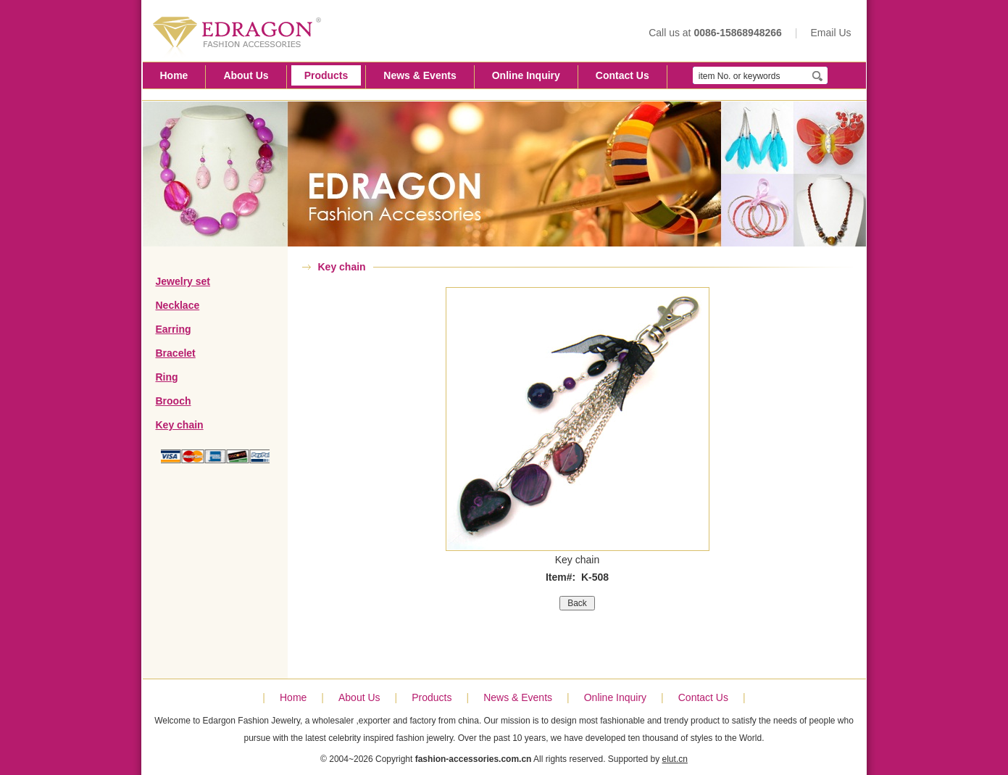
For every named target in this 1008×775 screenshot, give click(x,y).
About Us (245, 75)
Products (326, 75)
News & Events (419, 75)
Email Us (830, 32)
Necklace (178, 305)
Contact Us (622, 75)
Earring (173, 329)
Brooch (173, 401)
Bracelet (176, 353)
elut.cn (675, 759)
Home (174, 75)
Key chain (180, 425)
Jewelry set (183, 281)
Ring (167, 377)
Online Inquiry (526, 75)
